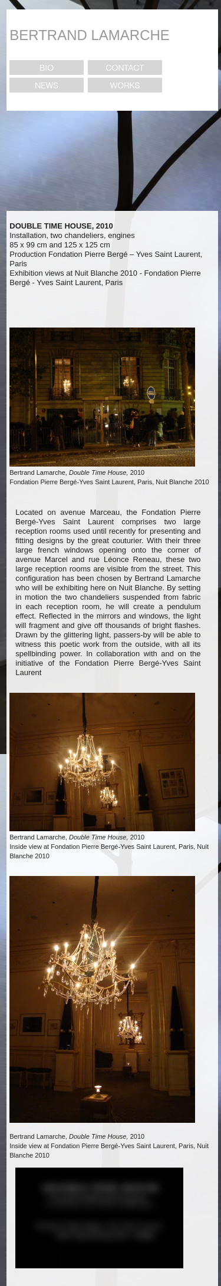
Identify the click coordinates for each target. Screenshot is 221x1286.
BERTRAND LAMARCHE (89, 35)
